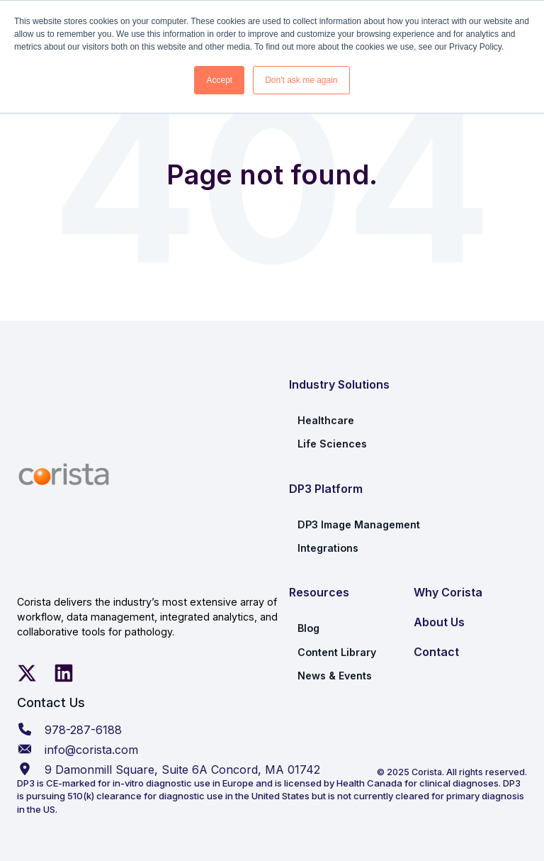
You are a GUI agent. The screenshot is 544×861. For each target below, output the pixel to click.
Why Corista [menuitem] (448, 592)
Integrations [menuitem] (328, 548)
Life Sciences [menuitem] (332, 444)
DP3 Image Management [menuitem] (359, 524)
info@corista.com (91, 750)
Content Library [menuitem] (337, 652)
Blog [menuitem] (308, 628)
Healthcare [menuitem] (326, 420)
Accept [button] (219, 80)
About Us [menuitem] (439, 622)
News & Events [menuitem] (335, 676)
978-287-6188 (83, 730)
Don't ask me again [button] (301, 80)
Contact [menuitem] (436, 652)
